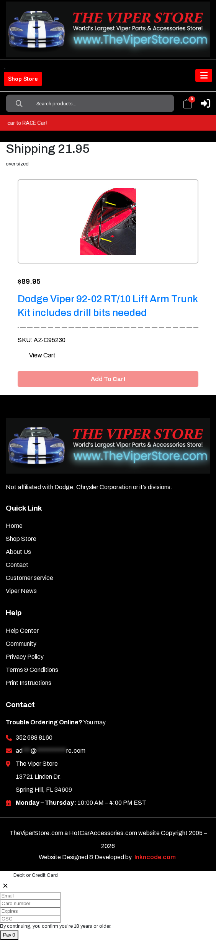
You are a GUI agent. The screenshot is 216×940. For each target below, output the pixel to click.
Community (21, 643)
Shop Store (23, 78)
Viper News (21, 591)
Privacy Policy (25, 656)
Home (14, 525)
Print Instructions (28, 683)
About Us (18, 552)
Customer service (29, 578)
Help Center (22, 630)
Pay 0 (9, 935)
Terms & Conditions (32, 670)
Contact (17, 565)
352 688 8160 (34, 737)
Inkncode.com (155, 857)
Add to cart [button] (108, 379)
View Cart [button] (42, 355)
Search (19, 103)
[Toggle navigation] (203, 75)
